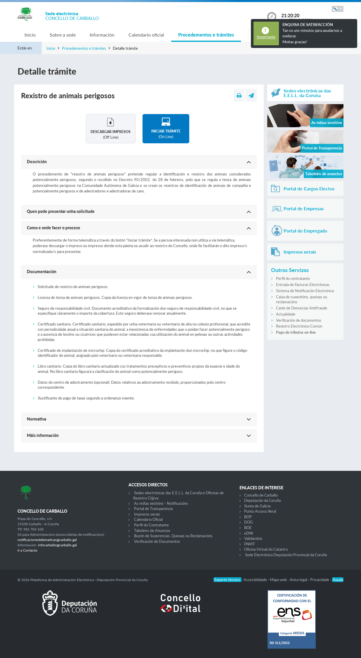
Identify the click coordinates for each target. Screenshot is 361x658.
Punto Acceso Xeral (260, 511)
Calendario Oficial (148, 519)
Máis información (43, 435)
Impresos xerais (147, 514)
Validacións (253, 538)
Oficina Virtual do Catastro (266, 549)
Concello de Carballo (261, 495)
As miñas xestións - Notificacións (161, 503)
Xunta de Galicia (257, 506)
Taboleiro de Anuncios (152, 530)
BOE (248, 527)
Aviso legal (299, 579)
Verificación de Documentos (157, 541)
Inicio (30, 34)
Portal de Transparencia (153, 508)
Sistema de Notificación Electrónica (305, 290)
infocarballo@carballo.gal (57, 545)
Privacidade (320, 579)
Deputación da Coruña (262, 500)
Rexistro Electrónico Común (299, 326)
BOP (248, 516)
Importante (266, 37)
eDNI (248, 533)
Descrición (37, 161)
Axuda (338, 579)
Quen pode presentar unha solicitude (61, 211)
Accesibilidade (256, 579)
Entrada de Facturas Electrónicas (302, 284)
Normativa (36, 418)
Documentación (41, 271)
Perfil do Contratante (151, 525)
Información (102, 34)
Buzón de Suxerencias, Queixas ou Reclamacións (173, 535)
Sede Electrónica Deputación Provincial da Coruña (286, 554)
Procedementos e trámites (206, 34)
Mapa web (279, 579)
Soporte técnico (227, 579)
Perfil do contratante (293, 278)
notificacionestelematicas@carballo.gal (47, 540)
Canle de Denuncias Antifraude (301, 308)
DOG (248, 522)
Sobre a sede (63, 34)
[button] (337, 9)
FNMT (249, 544)
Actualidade (285, 314)
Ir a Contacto (27, 550)
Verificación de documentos (298, 320)
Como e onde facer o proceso (53, 227)
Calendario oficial (146, 34)
